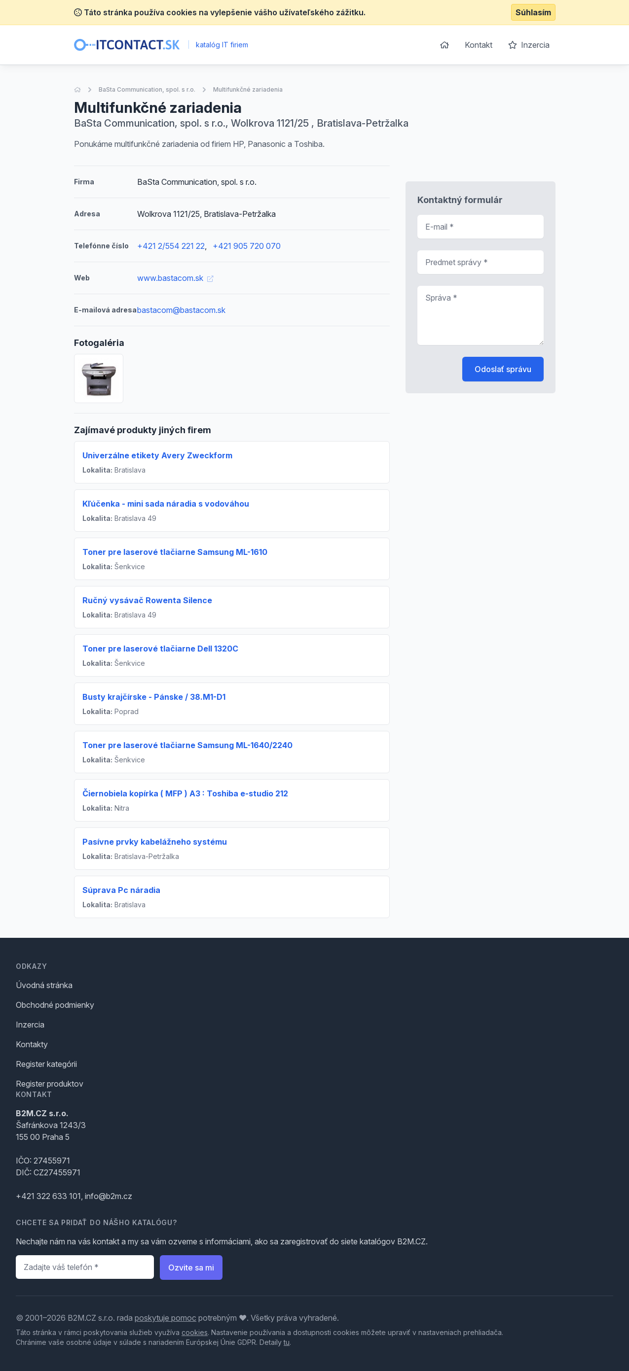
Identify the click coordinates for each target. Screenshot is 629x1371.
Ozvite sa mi (191, 1267)
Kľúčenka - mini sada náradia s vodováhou (165, 504)
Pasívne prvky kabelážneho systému (154, 842)
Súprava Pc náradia (121, 890)
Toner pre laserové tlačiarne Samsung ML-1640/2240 (187, 745)
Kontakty (32, 1044)
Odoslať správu (503, 369)
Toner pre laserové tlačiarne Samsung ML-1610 (174, 552)
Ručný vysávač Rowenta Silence (147, 600)
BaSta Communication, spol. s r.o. (147, 89)
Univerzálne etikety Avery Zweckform (157, 455)
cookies (195, 1332)
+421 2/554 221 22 (171, 246)
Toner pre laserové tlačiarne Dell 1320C (160, 648)
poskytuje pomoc (165, 1318)
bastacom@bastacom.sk (181, 310)
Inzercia (529, 45)
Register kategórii (46, 1064)
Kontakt (478, 45)
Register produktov (49, 1084)
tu (287, 1342)
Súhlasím (533, 12)
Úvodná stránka (44, 985)
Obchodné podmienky (55, 1005)
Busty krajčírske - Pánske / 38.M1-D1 (153, 697)
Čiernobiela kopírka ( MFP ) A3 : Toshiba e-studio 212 (185, 793)
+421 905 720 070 (247, 246)
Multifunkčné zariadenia (248, 89)
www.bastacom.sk (175, 278)
